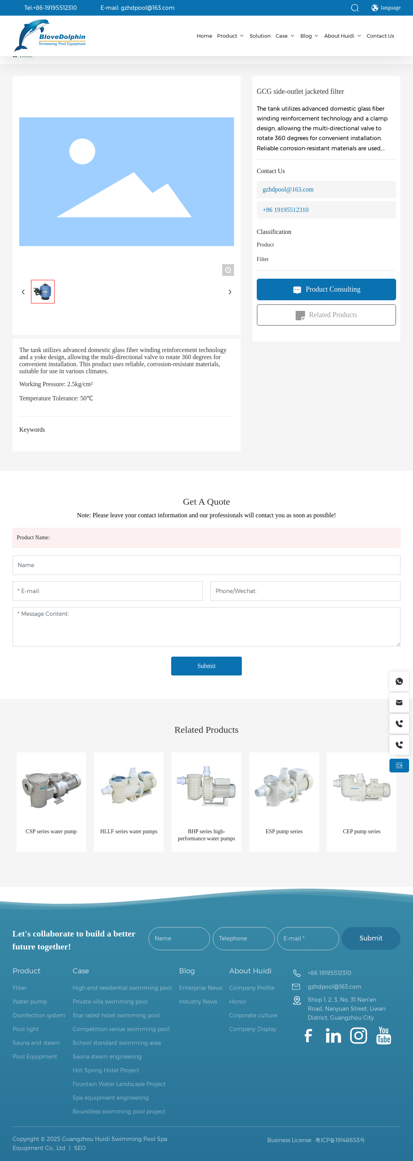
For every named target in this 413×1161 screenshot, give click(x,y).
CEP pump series (362, 831)
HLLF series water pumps (128, 831)
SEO (79, 1148)
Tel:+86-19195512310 (50, 7)
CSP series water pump (51, 831)
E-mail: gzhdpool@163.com (138, 7)
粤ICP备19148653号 (340, 1140)
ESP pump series (284, 831)
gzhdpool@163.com (288, 189)
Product (265, 245)
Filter (263, 259)
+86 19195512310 (286, 209)
